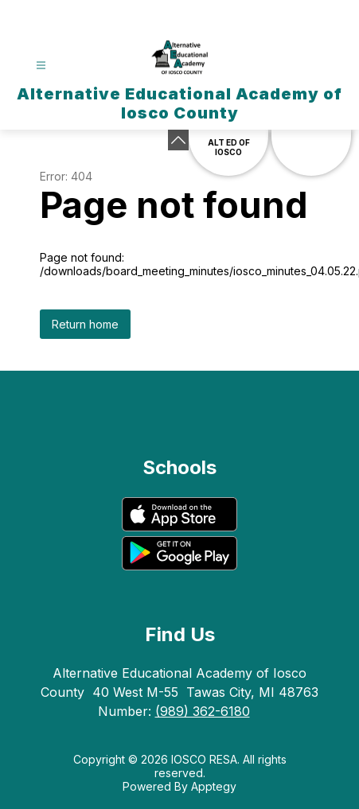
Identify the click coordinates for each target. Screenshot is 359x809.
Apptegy (213, 786)
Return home (85, 324)
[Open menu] (41, 65)
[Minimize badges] (178, 140)
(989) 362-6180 (202, 711)
